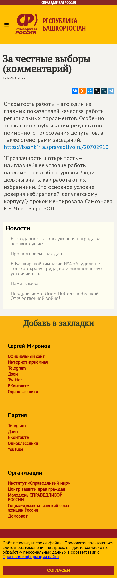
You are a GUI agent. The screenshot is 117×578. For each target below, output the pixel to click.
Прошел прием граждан (33, 254)
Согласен (58, 570)
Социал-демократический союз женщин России (38, 507)
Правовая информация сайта (31, 557)
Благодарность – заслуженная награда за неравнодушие (53, 241)
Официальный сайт (26, 356)
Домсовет (18, 516)
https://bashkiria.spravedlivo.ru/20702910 (56, 147)
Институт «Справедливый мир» (39, 483)
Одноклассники (23, 391)
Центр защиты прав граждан (36, 489)
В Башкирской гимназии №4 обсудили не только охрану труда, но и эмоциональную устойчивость (54, 268)
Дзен (13, 374)
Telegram (17, 368)
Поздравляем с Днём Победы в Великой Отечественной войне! (52, 296)
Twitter (15, 380)
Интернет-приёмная (28, 362)
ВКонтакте (18, 386)
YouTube (15, 449)
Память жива (21, 284)
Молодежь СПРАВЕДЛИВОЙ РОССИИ (35, 497)
